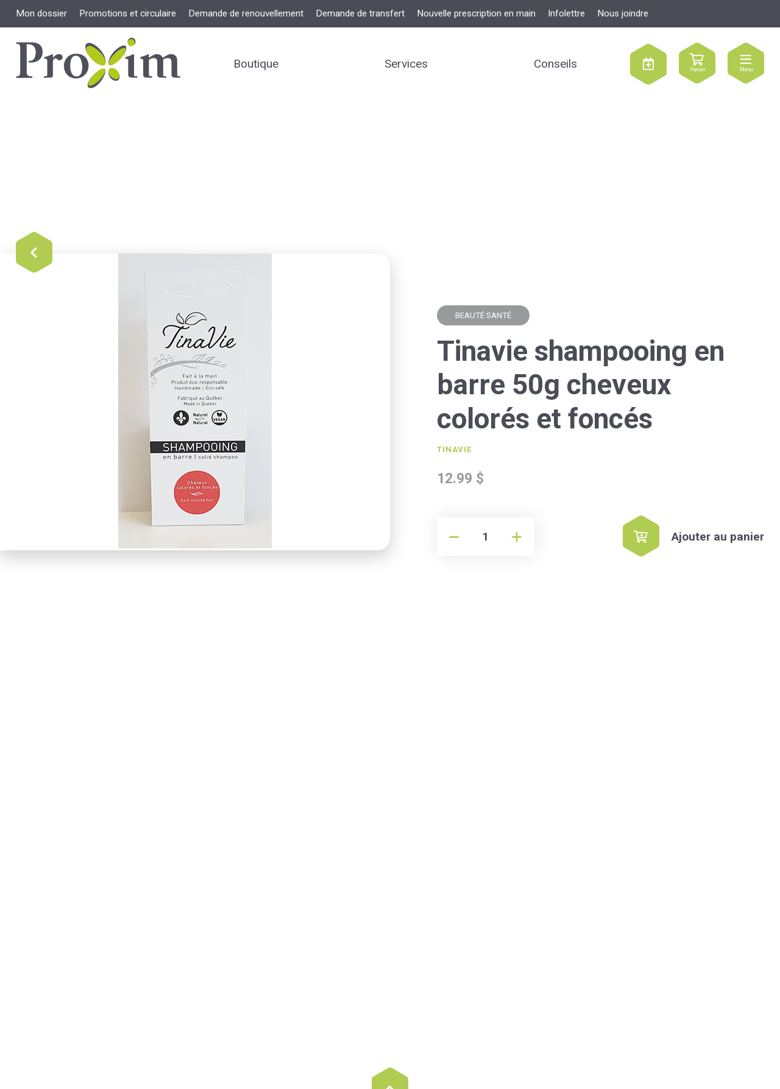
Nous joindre (622, 13)
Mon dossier (41, 13)
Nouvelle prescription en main (476, 13)
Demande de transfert (360, 13)
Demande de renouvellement (245, 13)
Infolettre (566, 13)
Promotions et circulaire (127, 13)
